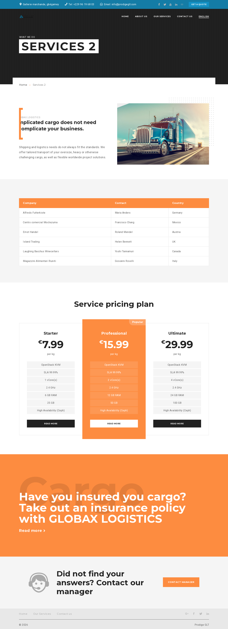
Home (23, 84)
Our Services (42, 613)
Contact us (64, 613)
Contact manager (181, 582)
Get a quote (199, 4)
